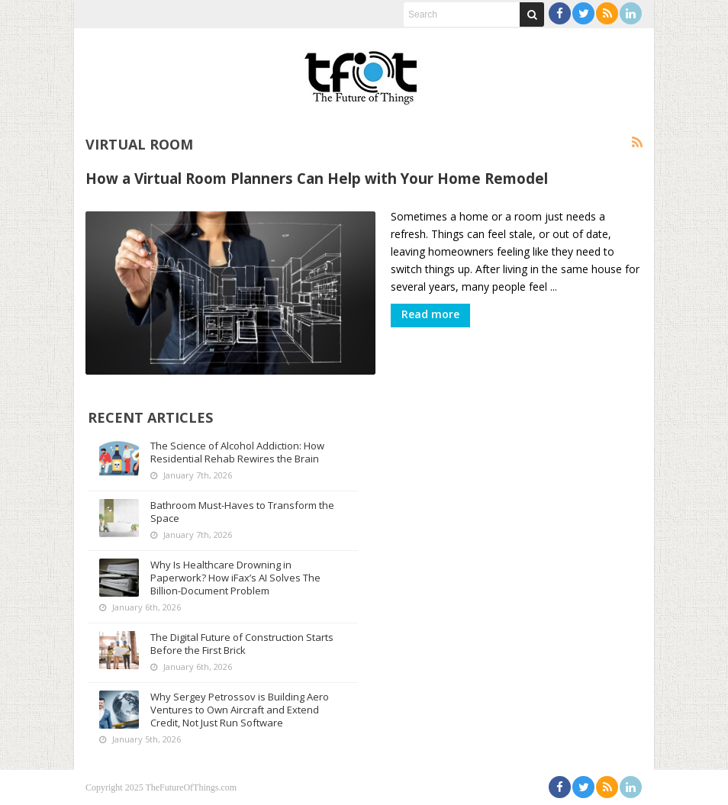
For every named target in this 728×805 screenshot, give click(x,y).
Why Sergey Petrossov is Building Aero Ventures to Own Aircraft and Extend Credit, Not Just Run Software (239, 709)
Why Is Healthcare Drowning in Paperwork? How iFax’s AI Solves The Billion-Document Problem (235, 577)
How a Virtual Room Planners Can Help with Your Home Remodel (316, 178)
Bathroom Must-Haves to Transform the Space (242, 511)
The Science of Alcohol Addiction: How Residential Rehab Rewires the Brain (237, 452)
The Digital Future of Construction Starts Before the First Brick (241, 643)
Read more (430, 314)
